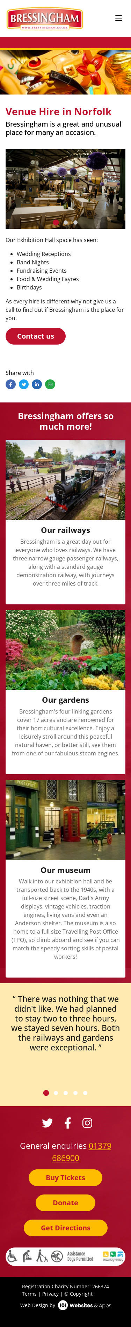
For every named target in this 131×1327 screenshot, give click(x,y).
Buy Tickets (65, 1177)
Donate (65, 1202)
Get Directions (65, 1227)
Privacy (50, 1293)
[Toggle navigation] (118, 18)
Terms (29, 1293)
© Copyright (78, 1293)
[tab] (56, 223)
